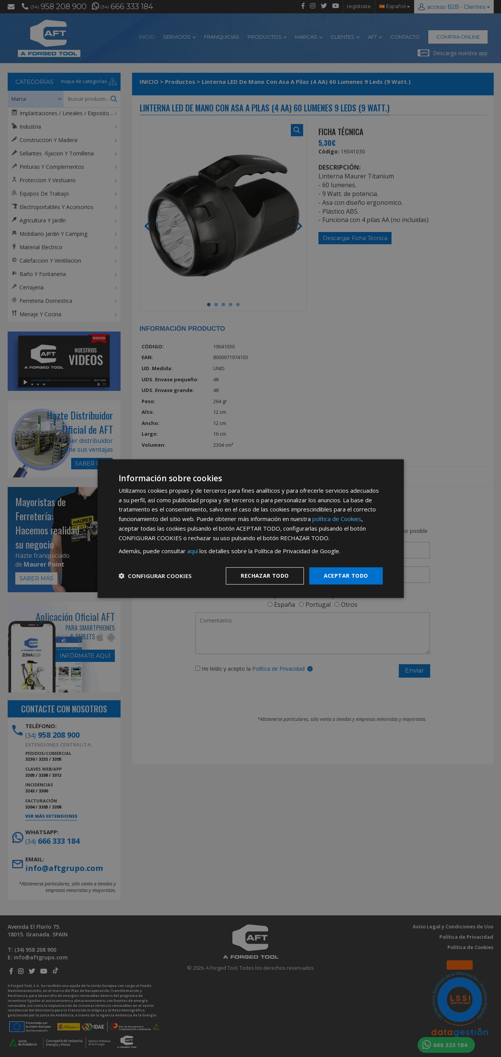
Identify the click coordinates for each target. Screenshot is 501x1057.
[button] (155, 576)
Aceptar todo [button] (346, 575)
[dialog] (251, 528)
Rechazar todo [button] (265, 575)
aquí (192, 551)
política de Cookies (336, 519)
